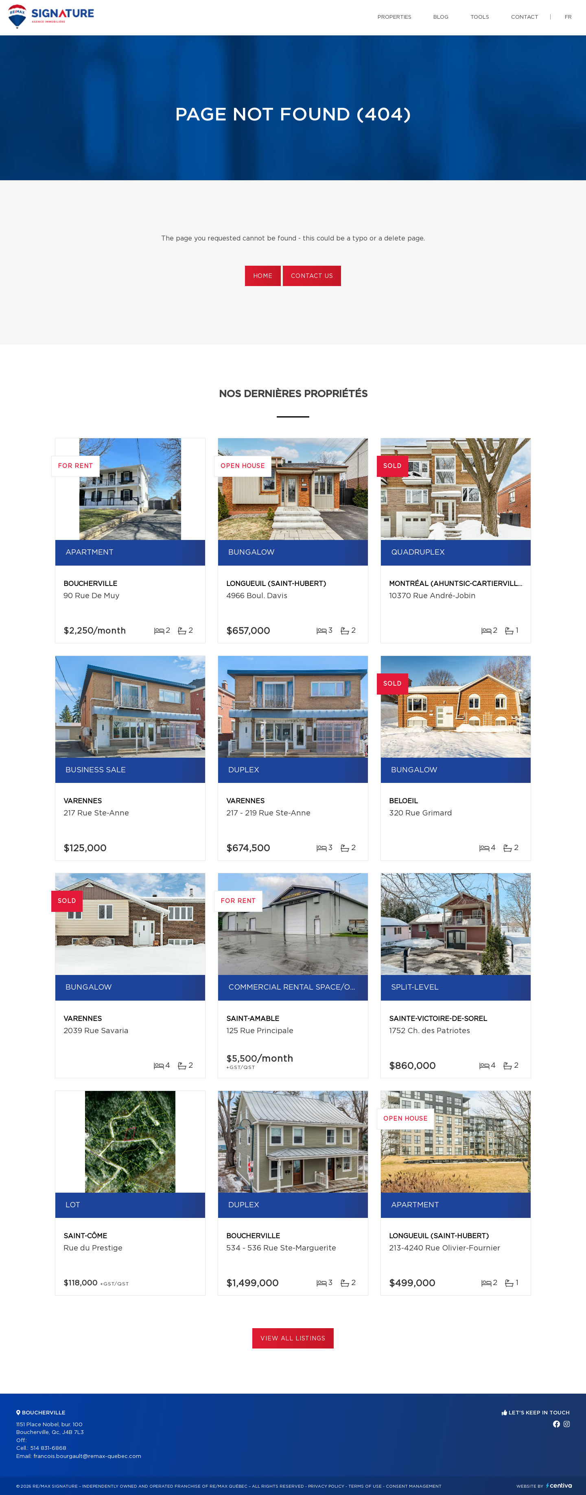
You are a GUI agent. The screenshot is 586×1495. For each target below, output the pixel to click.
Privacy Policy (326, 1486)
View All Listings (292, 1339)
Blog (440, 17)
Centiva (559, 1485)
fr (568, 17)
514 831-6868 (48, 1448)
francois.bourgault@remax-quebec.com (87, 1456)
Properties (394, 17)
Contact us (312, 276)
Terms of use (365, 1486)
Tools (479, 17)
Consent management (414, 1486)
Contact (524, 17)
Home (263, 276)
